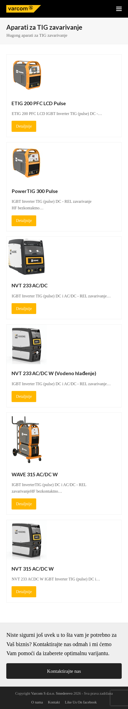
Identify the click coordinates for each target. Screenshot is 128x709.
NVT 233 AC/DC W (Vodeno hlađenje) (54, 373)
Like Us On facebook (81, 702)
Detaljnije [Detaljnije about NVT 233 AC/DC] (24, 308)
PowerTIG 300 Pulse (35, 191)
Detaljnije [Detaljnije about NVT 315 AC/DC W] (24, 591)
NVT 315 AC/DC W (33, 569)
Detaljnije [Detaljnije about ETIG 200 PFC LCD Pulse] (24, 126)
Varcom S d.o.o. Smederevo (52, 693)
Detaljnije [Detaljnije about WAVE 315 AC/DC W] (24, 504)
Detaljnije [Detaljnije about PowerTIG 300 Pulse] (24, 220)
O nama (37, 702)
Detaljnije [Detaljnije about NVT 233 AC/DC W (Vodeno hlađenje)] (24, 396)
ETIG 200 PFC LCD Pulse (39, 103)
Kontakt (54, 702)
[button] (119, 9)
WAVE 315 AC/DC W (35, 474)
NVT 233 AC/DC (30, 285)
